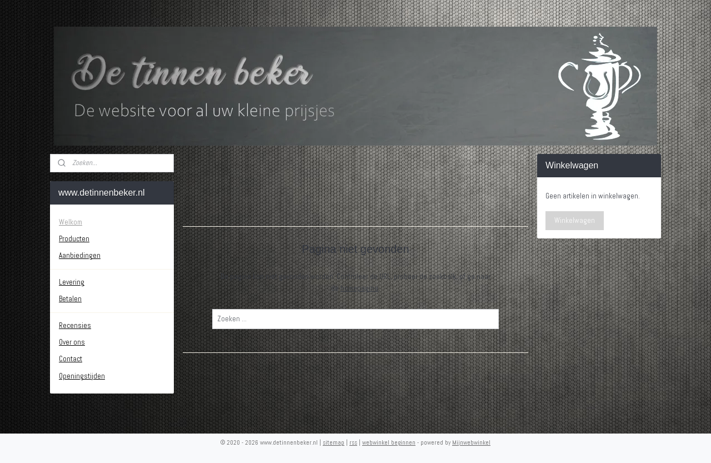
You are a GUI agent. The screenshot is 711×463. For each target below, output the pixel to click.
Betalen (70, 298)
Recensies (75, 325)
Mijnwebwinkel (471, 442)
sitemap (333, 442)
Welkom (70, 222)
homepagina (359, 288)
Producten (74, 238)
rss (353, 442)
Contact (70, 359)
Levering (71, 282)
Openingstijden (82, 376)
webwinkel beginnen (388, 442)
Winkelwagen (574, 220)
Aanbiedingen (80, 255)
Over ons (72, 342)
